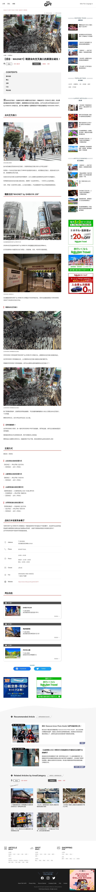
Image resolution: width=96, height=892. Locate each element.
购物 (14, 4)
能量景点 (76, 84)
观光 (36, 860)
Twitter (43, 669)
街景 (5, 55)
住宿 (48, 860)
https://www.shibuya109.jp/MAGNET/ (28, 581)
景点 (9, 4)
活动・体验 (17, 862)
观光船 (84, 84)
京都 (18, 854)
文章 (3, 4)
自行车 (70, 84)
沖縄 (9, 856)
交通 (7, 83)
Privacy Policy (32, 883)
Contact (65, 883)
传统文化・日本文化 (12, 860)
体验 (40, 860)
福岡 (26, 854)
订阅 (63, 854)
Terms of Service (42, 883)
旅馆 (70, 87)
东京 (13, 10)
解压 (89, 84)
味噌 (67, 858)
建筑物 (44, 63)
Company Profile (52, 883)
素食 (67, 854)
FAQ (60, 883)
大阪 (22, 854)
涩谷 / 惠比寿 (17, 63)
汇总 (7, 86)
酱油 (71, 858)
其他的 (78, 858)
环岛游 (74, 87)
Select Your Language (85, 4)
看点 (7, 79)
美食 (23, 862)
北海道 (9, 854)
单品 (71, 854)
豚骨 (63, 858)
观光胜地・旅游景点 (23, 860)
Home (5, 10)
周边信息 (8, 90)
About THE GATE (22, 883)
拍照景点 (10, 55)
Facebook (23, 669)
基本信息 (8, 76)
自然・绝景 (10, 862)
